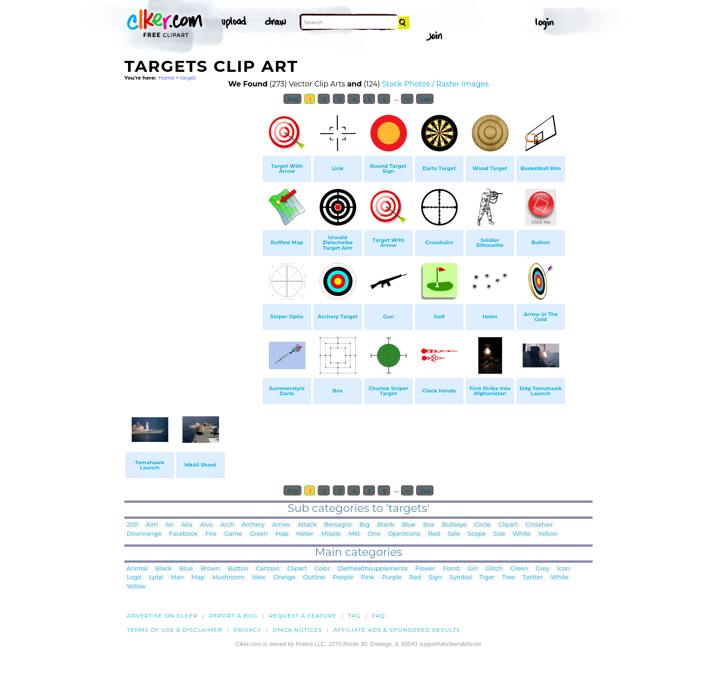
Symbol (460, 578)
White (521, 534)
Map (281, 534)
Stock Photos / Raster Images (435, 84)
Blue (408, 525)
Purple (391, 578)
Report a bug (233, 615)
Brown (210, 569)
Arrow (280, 525)
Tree (508, 578)
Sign (435, 578)
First (292, 99)
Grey (542, 569)
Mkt (354, 534)
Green (259, 534)
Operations (404, 534)
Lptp (156, 578)
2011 (132, 525)
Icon (563, 569)
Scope (477, 534)
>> (407, 99)
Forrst (451, 569)
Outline (314, 578)
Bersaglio (338, 525)
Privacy (248, 629)
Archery (253, 525)
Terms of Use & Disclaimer (175, 629)
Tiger (487, 578)
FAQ (378, 615)
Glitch (494, 569)
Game (233, 534)
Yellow (547, 534)
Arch (227, 525)
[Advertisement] (193, 246)
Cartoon (268, 569)
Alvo (206, 525)
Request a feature (303, 615)
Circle (482, 525)
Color (322, 569)
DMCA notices (297, 629)
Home (167, 78)
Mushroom (228, 578)
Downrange (144, 534)
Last (424, 99)
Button (238, 569)
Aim (152, 525)
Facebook (183, 534)
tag (354, 615)
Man (177, 578)
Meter (305, 534)
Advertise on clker (162, 615)
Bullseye (454, 525)
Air (170, 525)
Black (163, 569)
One (374, 534)
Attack (307, 525)
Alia (187, 525)
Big (364, 525)
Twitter (533, 578)
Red (434, 534)
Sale (454, 534)
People (343, 578)
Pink (367, 578)
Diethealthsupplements (373, 569)
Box (428, 525)
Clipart (508, 525)
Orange (284, 578)
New (259, 578)
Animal (137, 569)
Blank (385, 525)
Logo (134, 578)
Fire (210, 534)
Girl (473, 569)
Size (499, 534)
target (188, 78)
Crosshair (539, 525)
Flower (425, 569)
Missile (331, 534)
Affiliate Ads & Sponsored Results (396, 629)
